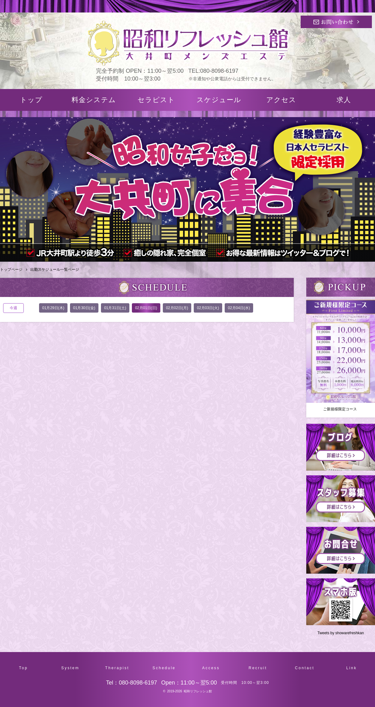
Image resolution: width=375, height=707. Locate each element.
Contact (304, 668)
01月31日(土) (115, 308)
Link (351, 668)
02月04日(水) (239, 308)
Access (211, 668)
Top (23, 668)
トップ (31, 100)
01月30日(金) (84, 308)
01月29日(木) (53, 308)
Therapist (117, 668)
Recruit (257, 668)
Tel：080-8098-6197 (131, 683)
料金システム (94, 100)
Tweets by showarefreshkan (341, 633)
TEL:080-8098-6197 (213, 71)
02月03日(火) (208, 308)
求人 (344, 100)
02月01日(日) (146, 308)
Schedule (164, 668)
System (70, 668)
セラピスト (156, 100)
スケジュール (219, 100)
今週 (13, 308)
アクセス (281, 100)
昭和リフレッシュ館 (198, 691)
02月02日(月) (177, 308)
